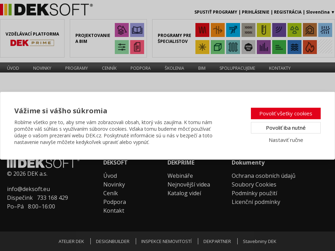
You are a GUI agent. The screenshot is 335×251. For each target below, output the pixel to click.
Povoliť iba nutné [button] (286, 127)
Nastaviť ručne (286, 139)
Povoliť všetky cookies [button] (285, 113)
